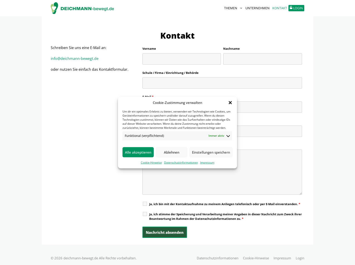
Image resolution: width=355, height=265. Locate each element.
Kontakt (279, 8)
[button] (230, 102)
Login (300, 258)
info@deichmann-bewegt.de (74, 58)
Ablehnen (171, 152)
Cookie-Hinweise (151, 162)
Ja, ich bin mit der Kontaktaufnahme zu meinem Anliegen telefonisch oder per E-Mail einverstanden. (224, 204)
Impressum (207, 162)
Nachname (231, 49)
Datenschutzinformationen (181, 162)
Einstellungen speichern (211, 152)
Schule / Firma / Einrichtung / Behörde (170, 73)
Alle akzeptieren (138, 152)
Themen (234, 8)
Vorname (149, 49)
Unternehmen (257, 8)
